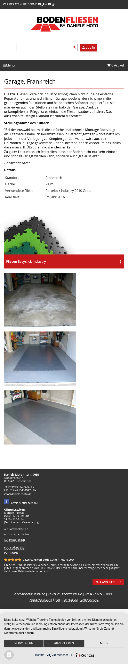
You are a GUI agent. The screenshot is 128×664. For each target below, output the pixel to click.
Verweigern (23, 643)
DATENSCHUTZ (89, 599)
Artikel (115, 65)
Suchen (75, 47)
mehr (104, 643)
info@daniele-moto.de (17, 494)
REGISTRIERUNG (72, 594)
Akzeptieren (64, 643)
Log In (88, 47)
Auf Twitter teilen (14, 539)
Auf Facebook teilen (16, 529)
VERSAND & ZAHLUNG (98, 594)
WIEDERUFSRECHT (41, 599)
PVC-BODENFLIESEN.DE (30, 594)
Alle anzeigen (105, 582)
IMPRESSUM (70, 599)
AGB (57, 599)
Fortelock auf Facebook (24, 503)
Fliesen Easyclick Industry (26, 261)
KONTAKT (54, 594)
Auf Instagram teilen (16, 534)
